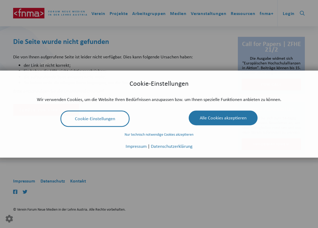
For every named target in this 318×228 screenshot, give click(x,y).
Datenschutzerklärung (171, 146)
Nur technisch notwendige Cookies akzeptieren (159, 134)
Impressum (137, 146)
